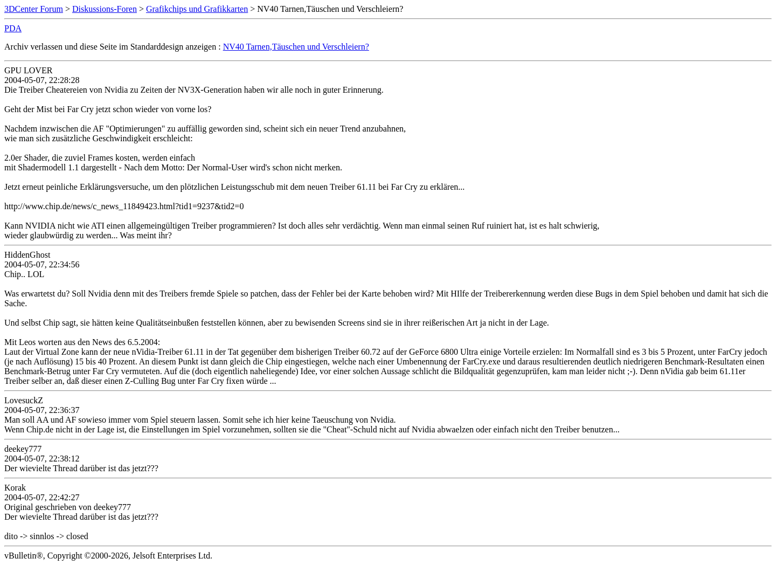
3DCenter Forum (33, 8)
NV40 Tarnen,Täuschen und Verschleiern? (296, 46)
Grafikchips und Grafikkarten (197, 8)
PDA (13, 28)
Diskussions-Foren (104, 8)
